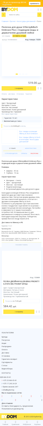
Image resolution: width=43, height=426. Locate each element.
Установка (20, 94)
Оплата (4, 94)
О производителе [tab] (11, 153)
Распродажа (6, 346)
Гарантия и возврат (9, 359)
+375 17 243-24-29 (10, 383)
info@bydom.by (8, 390)
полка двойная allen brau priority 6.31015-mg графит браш (21, 282)
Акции (4, 343)
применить (34, 3)
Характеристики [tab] (30, 148)
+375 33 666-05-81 (10, 380)
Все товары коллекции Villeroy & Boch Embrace (28, 132)
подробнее (7, 4)
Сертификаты (7, 362)
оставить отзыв (19, 36)
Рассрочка (6, 340)
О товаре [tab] (12, 148)
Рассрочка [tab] (34, 153)
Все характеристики (9, 114)
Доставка (11, 94)
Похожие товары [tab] (21, 245)
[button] (17, 74)
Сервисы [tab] (24, 153)
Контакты (6, 373)
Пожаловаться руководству (13, 409)
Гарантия (28, 94)
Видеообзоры (7, 369)
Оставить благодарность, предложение (17, 406)
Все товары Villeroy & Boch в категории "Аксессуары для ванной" (29, 139)
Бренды (4, 337)
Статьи (4, 365)
